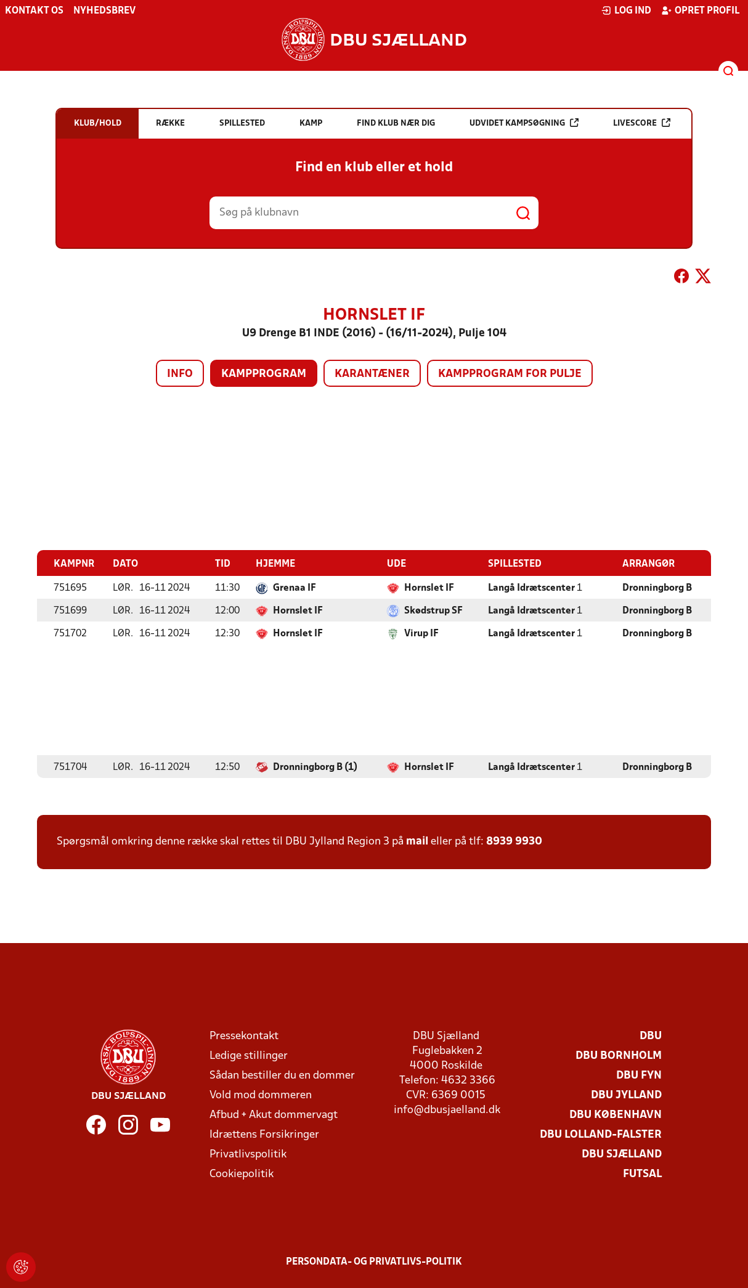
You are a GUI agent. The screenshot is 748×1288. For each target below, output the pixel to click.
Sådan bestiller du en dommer (282, 1075)
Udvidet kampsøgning (524, 123)
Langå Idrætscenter (531, 587)
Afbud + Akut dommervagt (273, 1114)
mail (417, 841)
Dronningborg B (657, 587)
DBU (651, 1036)
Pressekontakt (243, 1036)
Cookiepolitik (241, 1174)
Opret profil (700, 10)
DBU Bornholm (618, 1055)
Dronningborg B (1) (315, 767)
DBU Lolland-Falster (601, 1134)
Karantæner (372, 374)
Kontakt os (34, 11)
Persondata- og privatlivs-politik (374, 1261)
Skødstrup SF (433, 610)
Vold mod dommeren (260, 1095)
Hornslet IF (429, 587)
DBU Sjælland (622, 1154)
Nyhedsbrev (104, 11)
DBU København (615, 1114)
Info (180, 374)
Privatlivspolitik (248, 1154)
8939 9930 (514, 841)
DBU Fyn (639, 1075)
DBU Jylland (626, 1095)
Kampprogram (263, 374)
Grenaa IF (294, 587)
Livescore (641, 123)
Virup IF (421, 633)
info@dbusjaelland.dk (447, 1109)
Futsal (642, 1174)
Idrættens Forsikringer (264, 1134)
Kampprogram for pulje (510, 374)
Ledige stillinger (248, 1055)
